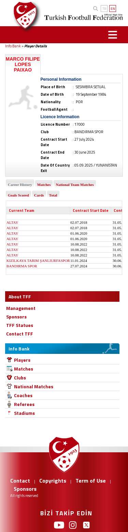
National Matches (33, 386)
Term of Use (90, 480)
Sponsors (25, 489)
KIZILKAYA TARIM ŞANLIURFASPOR (38, 261)
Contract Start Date (91, 210)
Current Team (21, 210)
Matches (23, 368)
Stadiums (24, 413)
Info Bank (13, 46)
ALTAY (12, 222)
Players (22, 359)
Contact (20, 480)
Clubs (20, 377)
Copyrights (52, 480)
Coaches (23, 395)
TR (104, 8)
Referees (24, 404)
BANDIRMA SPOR (21, 266)
